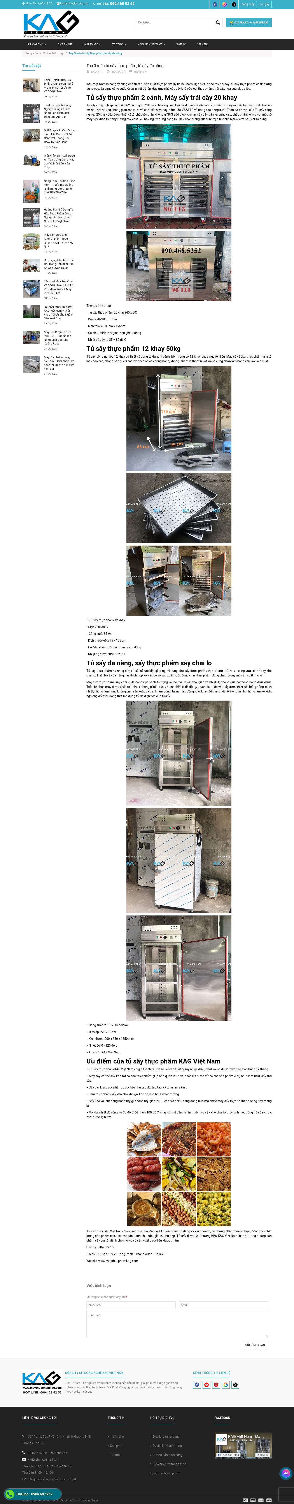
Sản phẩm (116, 1445)
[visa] (257, 1500)
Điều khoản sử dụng (165, 1436)
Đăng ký (264, 4)
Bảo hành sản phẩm (165, 1473)
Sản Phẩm (92, 44)
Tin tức (119, 44)
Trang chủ (37, 44)
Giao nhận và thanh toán (168, 1464)
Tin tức (114, 1455)
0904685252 (58, 1453)
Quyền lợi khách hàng (166, 1445)
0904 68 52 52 (122, 3)
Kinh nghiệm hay (151, 44)
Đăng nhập (248, 4)
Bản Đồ (181, 44)
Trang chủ (116, 1436)
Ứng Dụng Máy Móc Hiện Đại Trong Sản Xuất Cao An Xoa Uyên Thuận (59, 264)
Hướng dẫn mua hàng (166, 1455)
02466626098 (37, 1453)
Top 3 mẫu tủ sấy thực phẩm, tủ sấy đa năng (124, 65)
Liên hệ (202, 44)
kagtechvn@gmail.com (72, 3)
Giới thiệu (65, 44)
